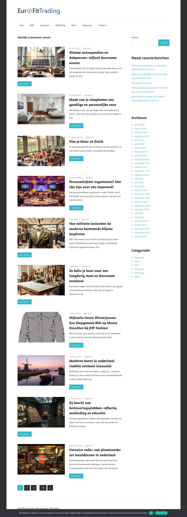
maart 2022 (140, 236)
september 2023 (143, 205)
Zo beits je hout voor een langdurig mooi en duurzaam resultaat (92, 275)
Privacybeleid (161, 513)
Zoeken (135, 37)
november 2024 (142, 163)
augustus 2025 (142, 136)
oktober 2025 (141, 132)
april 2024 (140, 186)
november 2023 (142, 198)
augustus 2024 (142, 175)
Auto (21, 25)
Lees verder (24, 83)
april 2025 (140, 144)
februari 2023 (141, 221)
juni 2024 (139, 182)
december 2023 (142, 194)
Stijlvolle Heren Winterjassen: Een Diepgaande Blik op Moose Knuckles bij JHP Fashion (93, 322)
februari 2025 (141, 151)
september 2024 (143, 171)
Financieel (44, 25)
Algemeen (87, 25)
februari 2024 (141, 190)
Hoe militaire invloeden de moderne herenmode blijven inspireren (91, 228)
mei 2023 (139, 217)
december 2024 (142, 159)
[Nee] (183, 513)
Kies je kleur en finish (86, 141)
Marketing (60, 25)
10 (43, 487)
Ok (151, 513)
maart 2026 (140, 128)
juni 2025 (139, 140)
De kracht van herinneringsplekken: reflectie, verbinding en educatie (93, 407)
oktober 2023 (141, 201)
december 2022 (142, 228)
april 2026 (140, 124)
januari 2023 (141, 225)
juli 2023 (139, 213)
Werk (73, 25)
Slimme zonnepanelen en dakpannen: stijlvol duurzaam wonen (92, 57)
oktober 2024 (141, 167)
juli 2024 (139, 178)
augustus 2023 (142, 209)
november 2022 (142, 232)
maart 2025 (140, 147)
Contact (103, 25)
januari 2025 (141, 155)
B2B (32, 25)
